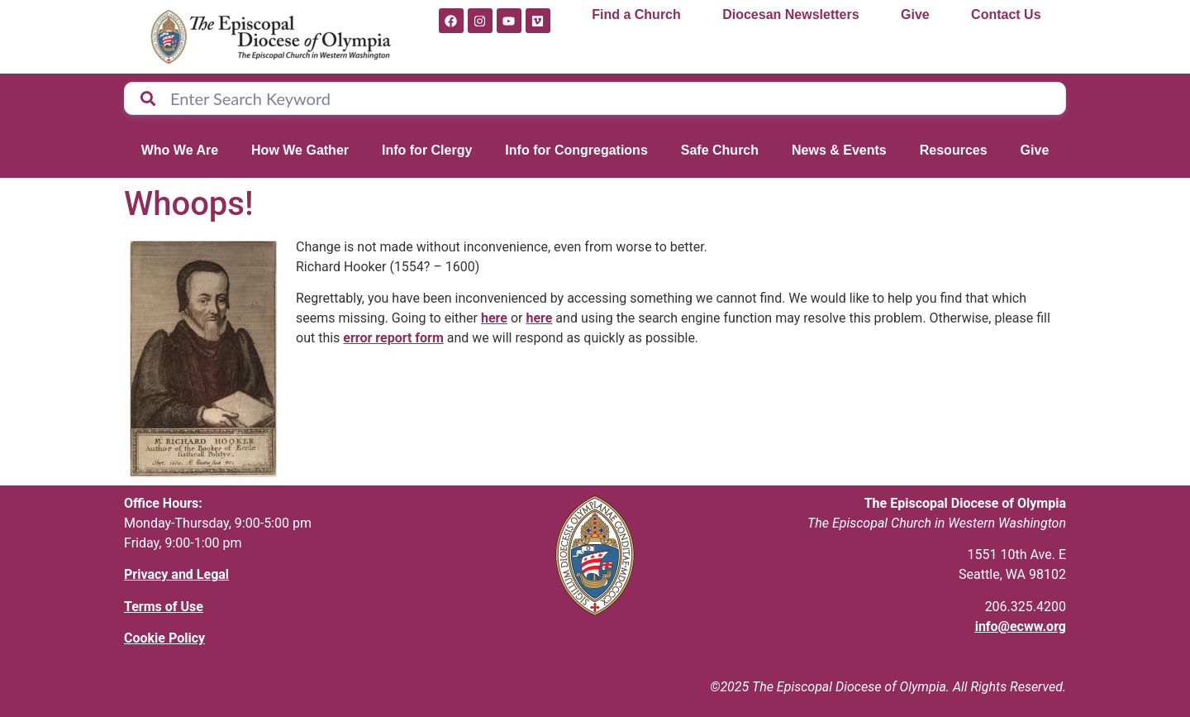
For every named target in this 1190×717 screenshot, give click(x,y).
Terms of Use (163, 606)
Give (915, 14)
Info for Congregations (576, 150)
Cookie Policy (164, 638)
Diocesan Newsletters (790, 14)
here (494, 318)
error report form (393, 338)
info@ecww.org (1020, 626)
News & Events (839, 150)
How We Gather (300, 150)
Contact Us (1005, 14)
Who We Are (179, 150)
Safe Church (720, 150)
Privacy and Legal (176, 574)
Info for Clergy (427, 150)
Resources (954, 150)
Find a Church (636, 14)
